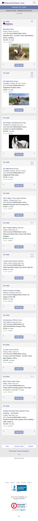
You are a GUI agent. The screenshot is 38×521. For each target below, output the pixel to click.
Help (17, 482)
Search (12, 482)
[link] (19, 507)
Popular (30, 446)
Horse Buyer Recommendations (19, 451)
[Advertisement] (20, 465)
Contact (23, 482)
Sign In (29, 482)
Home (7, 482)
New (7, 446)
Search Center (19, 446)
